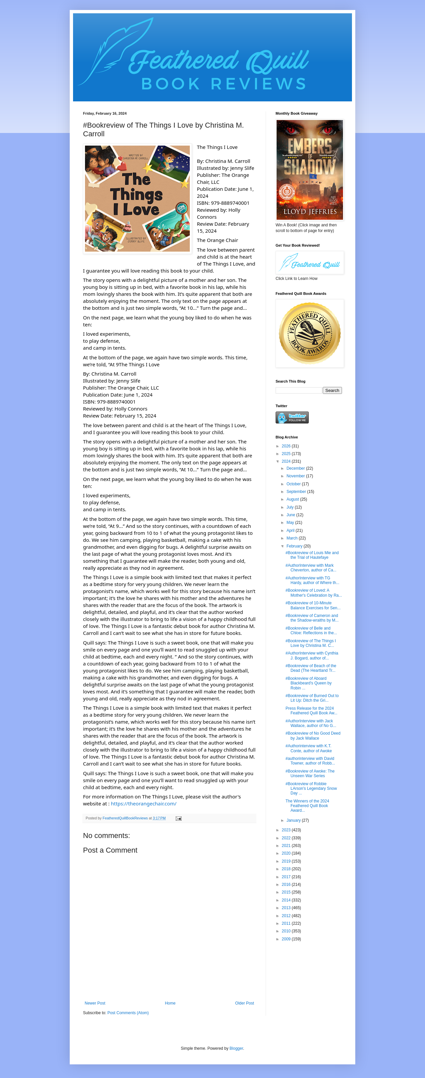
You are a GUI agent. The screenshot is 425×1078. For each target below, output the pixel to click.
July (291, 507)
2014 (287, 900)
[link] (217, 240)
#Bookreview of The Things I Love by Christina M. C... (311, 643)
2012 (287, 915)
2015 (287, 892)
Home (170, 1003)
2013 (287, 907)
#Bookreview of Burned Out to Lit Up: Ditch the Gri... (312, 698)
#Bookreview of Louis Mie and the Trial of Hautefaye (312, 555)
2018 (287, 869)
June (291, 515)
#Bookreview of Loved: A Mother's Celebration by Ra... (314, 592)
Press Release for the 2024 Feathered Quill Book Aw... (311, 710)
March (293, 538)
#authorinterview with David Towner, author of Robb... (310, 761)
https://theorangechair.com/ (144, 803)
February (295, 546)
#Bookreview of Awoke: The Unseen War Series (310, 773)
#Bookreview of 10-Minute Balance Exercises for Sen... (313, 605)
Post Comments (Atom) (128, 1013)
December (296, 468)
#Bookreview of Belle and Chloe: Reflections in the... (311, 630)
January (294, 820)
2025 (287, 453)
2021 (287, 845)
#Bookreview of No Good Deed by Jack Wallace (313, 735)
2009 (287, 939)
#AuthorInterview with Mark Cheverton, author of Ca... (311, 567)
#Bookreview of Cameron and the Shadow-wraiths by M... (312, 618)
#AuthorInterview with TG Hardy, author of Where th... (312, 580)
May (291, 522)
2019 (287, 861)
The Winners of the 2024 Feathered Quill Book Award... (307, 806)
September (297, 491)
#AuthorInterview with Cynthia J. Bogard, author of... (312, 655)
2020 (287, 853)
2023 (287, 830)
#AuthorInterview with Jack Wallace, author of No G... (311, 723)
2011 (287, 923)
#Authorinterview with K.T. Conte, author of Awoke (309, 748)
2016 (287, 884)
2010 (287, 931)
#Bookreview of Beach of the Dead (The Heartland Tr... (311, 668)
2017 (287, 877)
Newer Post (95, 1003)
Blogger (236, 1048)
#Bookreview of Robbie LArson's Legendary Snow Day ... (311, 788)
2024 (287, 461)
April (291, 530)
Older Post (244, 1003)
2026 (287, 446)
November (296, 476)
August (293, 499)
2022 (287, 838)
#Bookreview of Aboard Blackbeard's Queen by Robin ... (309, 683)
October (294, 484)
